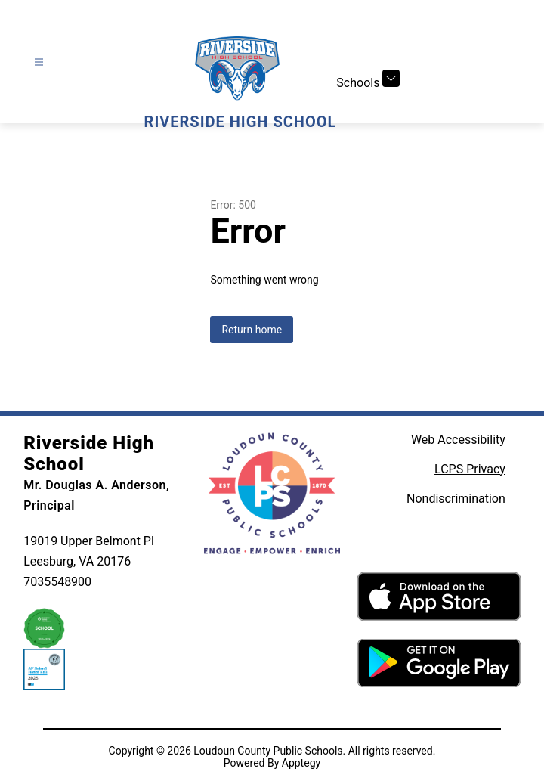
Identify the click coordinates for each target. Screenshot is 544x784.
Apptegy (301, 763)
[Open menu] (39, 62)
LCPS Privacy (469, 469)
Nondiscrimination (455, 498)
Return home (251, 330)
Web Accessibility (458, 439)
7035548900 (57, 582)
